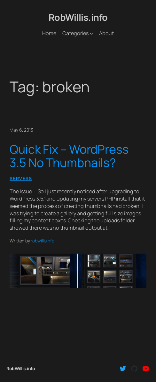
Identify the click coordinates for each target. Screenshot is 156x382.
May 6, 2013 (21, 130)
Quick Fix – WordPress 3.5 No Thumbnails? (69, 155)
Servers (21, 178)
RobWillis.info (78, 17)
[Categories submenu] (91, 33)
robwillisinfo (42, 241)
